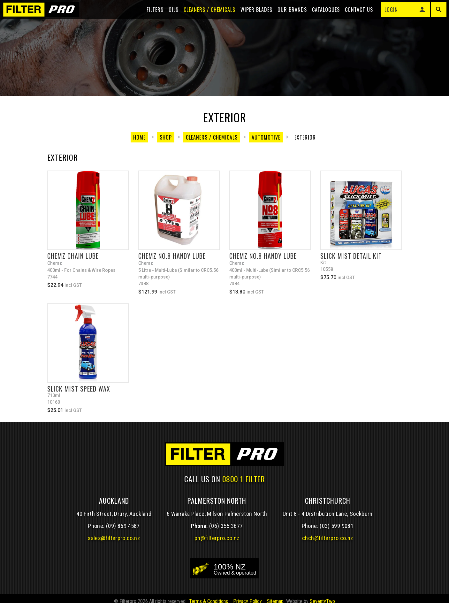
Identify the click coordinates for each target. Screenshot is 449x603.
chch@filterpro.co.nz (327, 544)
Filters (151, 16)
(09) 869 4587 (123, 532)
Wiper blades (253, 16)
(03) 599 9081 (337, 532)
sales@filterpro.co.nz (114, 544)
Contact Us (355, 16)
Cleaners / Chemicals (206, 16)
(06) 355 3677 (226, 532)
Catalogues (322, 16)
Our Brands (288, 16)
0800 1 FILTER (243, 485)
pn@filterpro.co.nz (217, 544)
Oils (170, 16)
